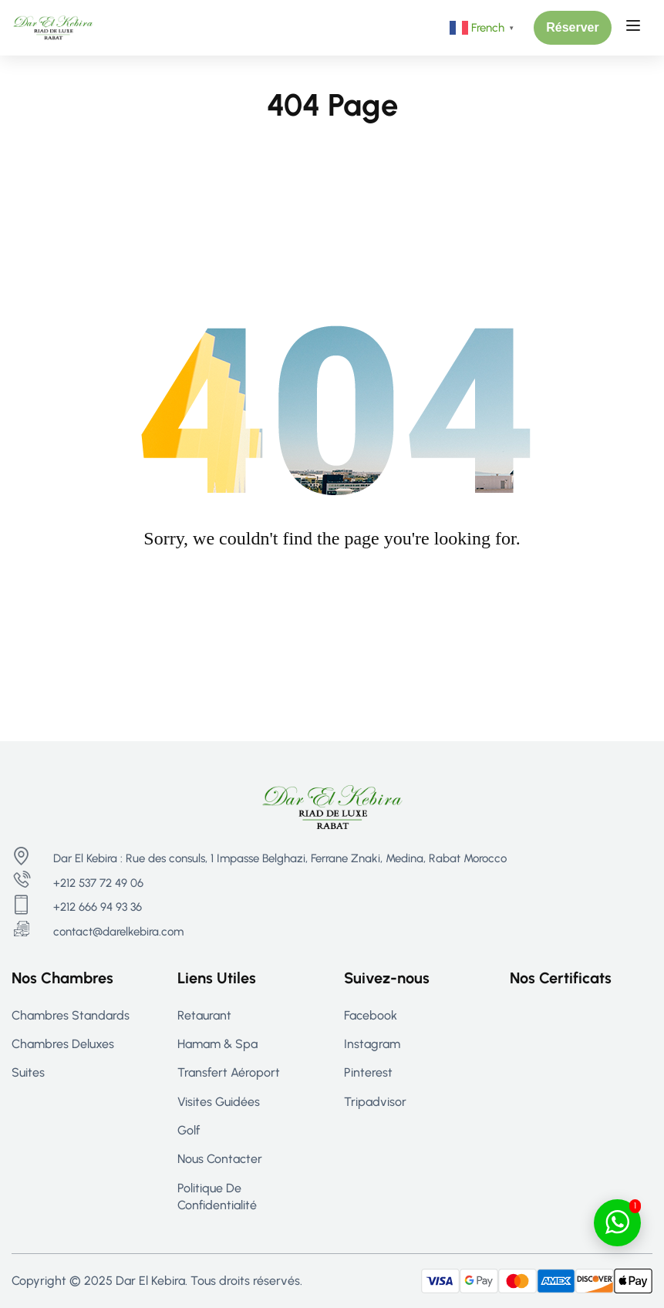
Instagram (372, 1044)
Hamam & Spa (217, 1044)
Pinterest (368, 1072)
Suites (28, 1072)
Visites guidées (218, 1101)
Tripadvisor (375, 1101)
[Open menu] (635, 27)
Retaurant (204, 1015)
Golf (188, 1130)
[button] (573, 28)
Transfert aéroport (228, 1072)
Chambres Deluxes (63, 1044)
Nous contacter (219, 1158)
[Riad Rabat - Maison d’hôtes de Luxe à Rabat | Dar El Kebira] (53, 26)
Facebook (370, 1015)
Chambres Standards (71, 1015)
